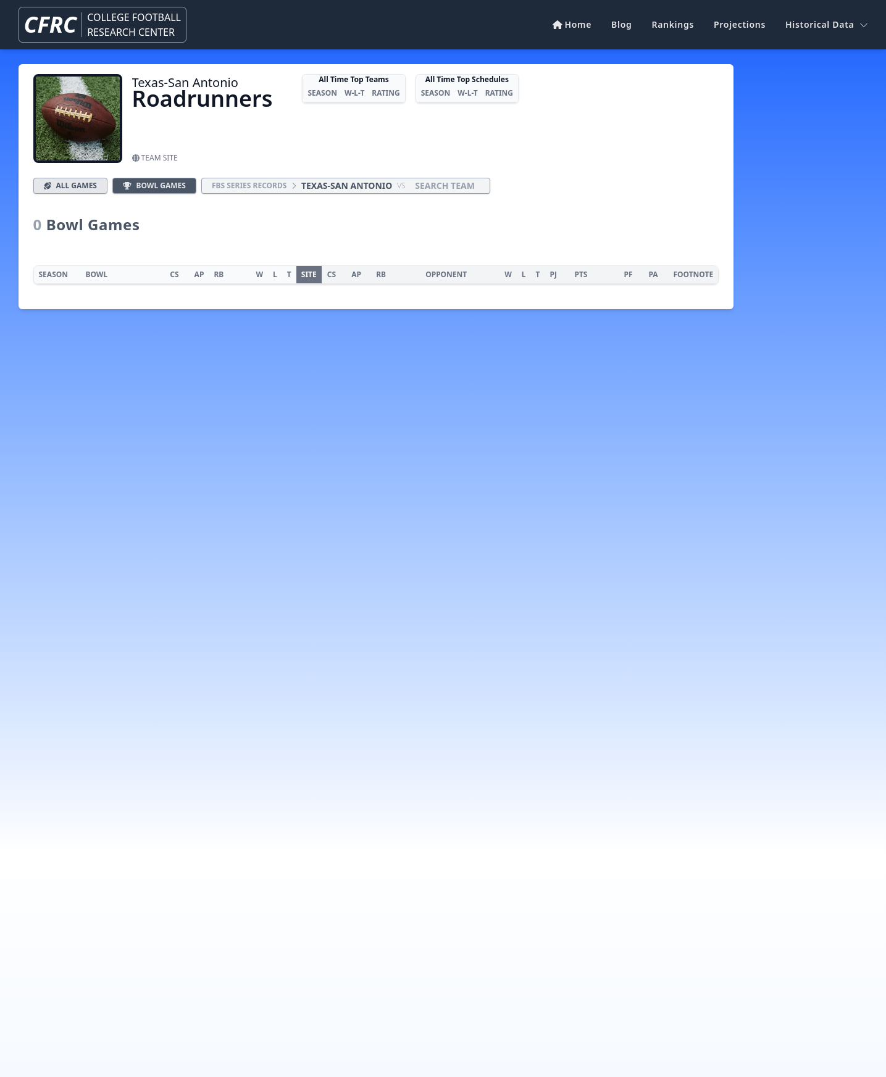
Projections (740, 24)
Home (572, 24)
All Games (70, 185)
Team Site (155, 157)
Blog (621, 24)
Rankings (672, 24)
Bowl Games (154, 185)
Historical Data (826, 24)
